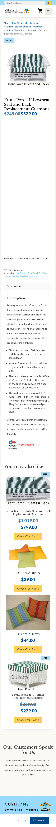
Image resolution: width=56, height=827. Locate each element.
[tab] (28, 286)
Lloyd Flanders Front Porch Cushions (31, 273)
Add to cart (39, 820)
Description (14, 286)
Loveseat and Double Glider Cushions (20, 276)
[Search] (49, 3)
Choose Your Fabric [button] (28, 536)
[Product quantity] (18, 820)
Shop (6, 23)
